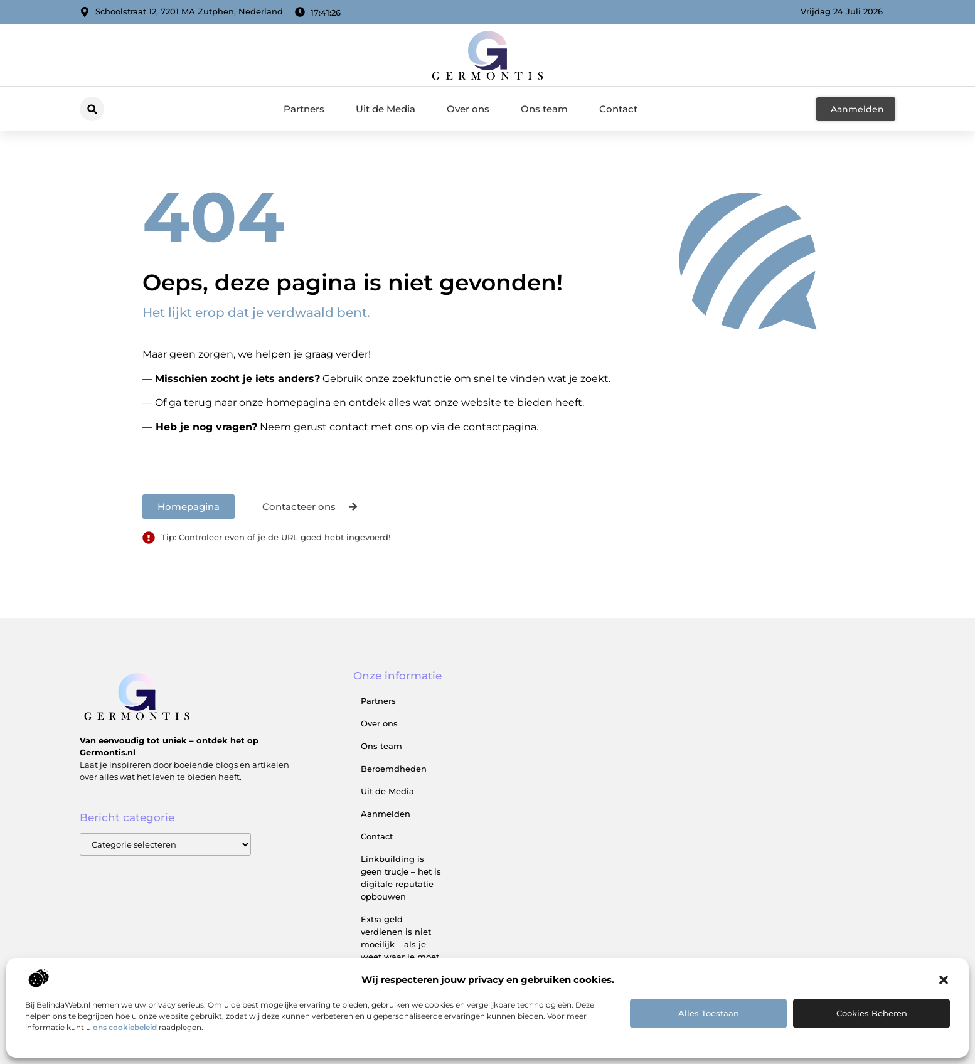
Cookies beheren (871, 1013)
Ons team (544, 109)
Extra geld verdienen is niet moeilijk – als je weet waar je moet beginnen (400, 944)
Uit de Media (385, 109)
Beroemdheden (394, 768)
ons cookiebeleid (125, 1027)
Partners (304, 109)
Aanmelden (385, 814)
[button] (943, 980)
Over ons (468, 109)
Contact (618, 109)
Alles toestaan (708, 1013)
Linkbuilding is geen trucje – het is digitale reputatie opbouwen (401, 878)
